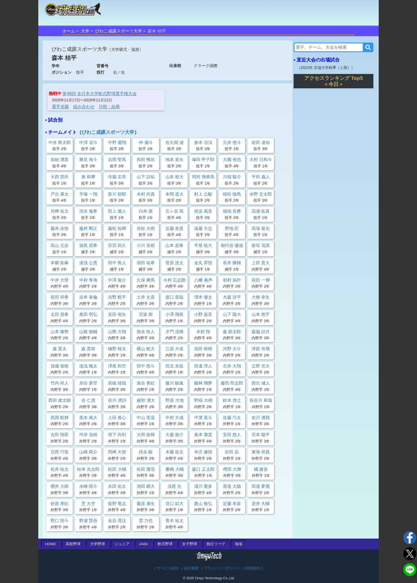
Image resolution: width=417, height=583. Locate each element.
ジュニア (122, 544)
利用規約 (252, 568)
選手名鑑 (60, 106)
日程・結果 (109, 106)
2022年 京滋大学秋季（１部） (326, 67)
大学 (85, 31)
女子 (189, 544)
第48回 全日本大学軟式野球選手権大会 (99, 93)
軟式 (165, 544)
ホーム (68, 31)
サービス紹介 (168, 568)
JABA (143, 544)
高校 (73, 544)
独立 (216, 544)
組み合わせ (83, 106)
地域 (238, 544)
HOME (50, 544)
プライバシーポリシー (222, 568)
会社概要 (191, 568)
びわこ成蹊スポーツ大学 (118, 31)
